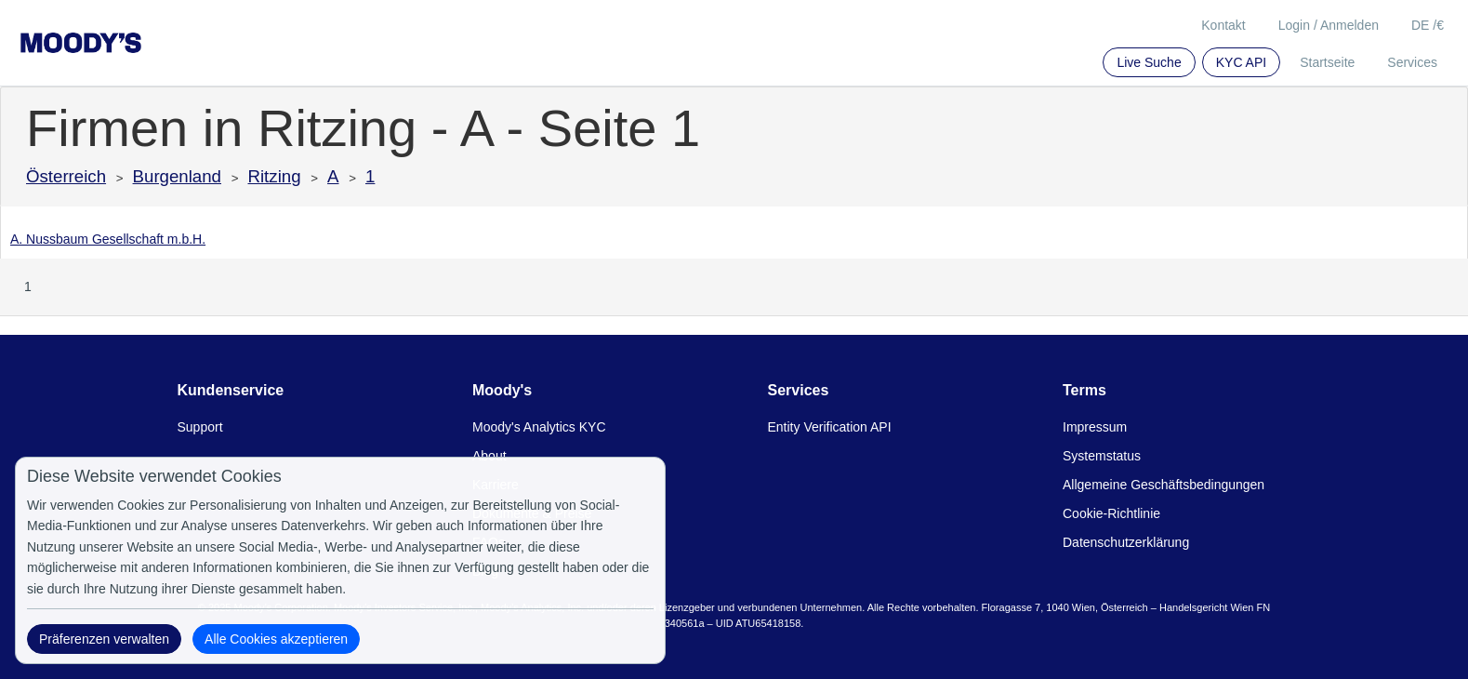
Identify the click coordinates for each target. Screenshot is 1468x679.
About (489, 455)
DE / (1427, 25)
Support (200, 426)
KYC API (1241, 62)
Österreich (66, 176)
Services (1412, 62)
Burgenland (177, 176)
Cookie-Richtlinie (1111, 513)
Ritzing (274, 176)
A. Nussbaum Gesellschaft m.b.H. (107, 239)
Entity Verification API (830, 426)
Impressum (1095, 426)
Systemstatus (1102, 455)
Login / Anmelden (1328, 25)
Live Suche (1149, 62)
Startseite (1327, 62)
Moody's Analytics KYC (539, 426)
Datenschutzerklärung (1126, 542)
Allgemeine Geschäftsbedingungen (1163, 484)
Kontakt (1223, 25)
